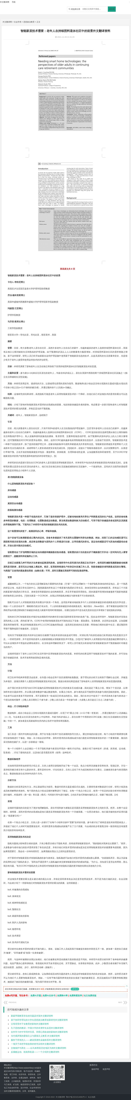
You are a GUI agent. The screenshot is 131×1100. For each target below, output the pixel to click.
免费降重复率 (75, 995)
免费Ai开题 (35, 995)
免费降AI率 (62, 995)
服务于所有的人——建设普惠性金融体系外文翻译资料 (36, 1040)
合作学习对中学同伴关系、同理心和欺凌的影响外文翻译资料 (39, 1032)
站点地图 (91, 1097)
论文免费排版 (90, 995)
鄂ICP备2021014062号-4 (76, 1097)
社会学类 (17, 22)
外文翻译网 (7, 22)
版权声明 (95, 1069)
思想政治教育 (28, 22)
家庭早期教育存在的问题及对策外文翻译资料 (32, 1016)
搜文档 (112, 9)
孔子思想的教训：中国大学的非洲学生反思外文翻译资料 (37, 1028)
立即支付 (75, 989)
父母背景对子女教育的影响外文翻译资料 (30, 1024)
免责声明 (106, 1069)
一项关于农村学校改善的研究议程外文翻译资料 (33, 1044)
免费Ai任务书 (49, 995)
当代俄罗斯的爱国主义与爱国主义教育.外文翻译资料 (35, 1036)
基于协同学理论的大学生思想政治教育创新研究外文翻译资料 (39, 1020)
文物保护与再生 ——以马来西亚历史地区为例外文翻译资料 (38, 1048)
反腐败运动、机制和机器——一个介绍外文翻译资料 (35, 1052)
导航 (14, 2)
